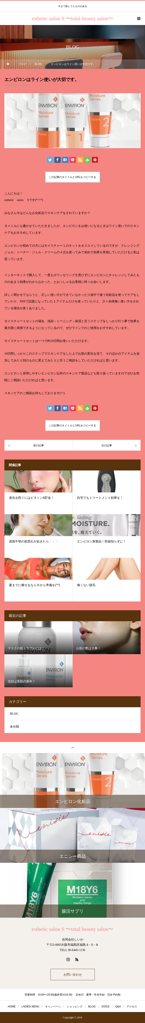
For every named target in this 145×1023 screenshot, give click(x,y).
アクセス (132, 1006)
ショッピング (74, 1006)
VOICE (105, 1006)
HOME (12, 1006)
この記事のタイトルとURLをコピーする (72, 177)
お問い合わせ (72, 974)
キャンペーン (53, 1006)
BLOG (23, 85)
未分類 (14, 726)
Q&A (118, 1006)
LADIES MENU (30, 1006)
